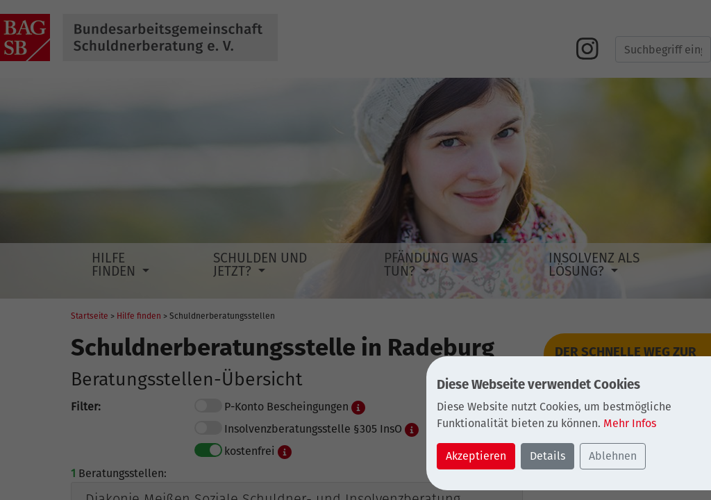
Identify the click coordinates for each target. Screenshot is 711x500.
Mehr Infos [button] (629, 423)
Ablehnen (613, 455)
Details (547, 455)
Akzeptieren (476, 455)
